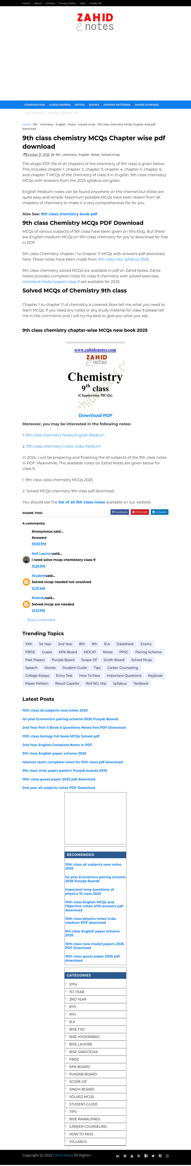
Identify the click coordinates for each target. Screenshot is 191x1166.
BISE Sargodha (83, 1053)
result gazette (68, 684)
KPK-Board (68, 653)
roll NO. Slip (97, 684)
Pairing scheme (149, 653)
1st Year (46, 645)
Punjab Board (63, 661)
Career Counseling (64, 113)
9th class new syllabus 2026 (124, 260)
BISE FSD (77, 1030)
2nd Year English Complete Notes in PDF (58, 746)
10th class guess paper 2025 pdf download (59, 780)
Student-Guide (75, 669)
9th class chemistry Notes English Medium (66, 436)
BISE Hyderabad (84, 1038)
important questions (125, 676)
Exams (146, 645)
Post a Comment (42, 621)
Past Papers (36, 661)
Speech (32, 669)
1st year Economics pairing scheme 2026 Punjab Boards (71, 720)
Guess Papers (61, 105)
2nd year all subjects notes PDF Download (59, 789)
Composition (35, 105)
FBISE (31, 653)
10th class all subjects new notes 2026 (56, 711)
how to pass (90, 676)
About (38, 3)
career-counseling (123, 669)
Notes (80, 105)
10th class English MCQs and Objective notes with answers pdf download (94, 907)
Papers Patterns (117, 105)
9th (36, 124)
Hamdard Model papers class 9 (52, 282)
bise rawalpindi (84, 1120)
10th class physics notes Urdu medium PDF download (90, 921)
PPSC (124, 653)
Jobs (83, 3)
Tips (98, 669)
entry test (65, 676)
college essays (38, 676)
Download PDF (95, 416)
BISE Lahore (80, 1045)
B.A (107, 645)
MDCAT (91, 653)
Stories (50, 669)
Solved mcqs (87, 124)
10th (29, 645)
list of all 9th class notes (82, 503)
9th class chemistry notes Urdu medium (64, 447)
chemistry (47, 124)
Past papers (35, 113)
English (61, 124)
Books (95, 105)
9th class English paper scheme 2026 (55, 754)
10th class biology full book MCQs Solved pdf (61, 737)
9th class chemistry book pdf (70, 215)
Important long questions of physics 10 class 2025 (89, 892)
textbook (141, 684)
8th (83, 645)
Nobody (39, 599)
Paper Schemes (148, 105)
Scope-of (90, 661)
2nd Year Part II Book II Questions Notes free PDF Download (75, 728)
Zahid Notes (64, 1156)
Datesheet (126, 645)
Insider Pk (96, 3)
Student (39, 577)
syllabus (120, 684)
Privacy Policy (68, 3)
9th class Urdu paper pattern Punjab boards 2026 (65, 771)
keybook (156, 676)
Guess (48, 653)
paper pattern (37, 684)
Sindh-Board (114, 661)
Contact (51, 3)
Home (27, 3)
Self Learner (43, 554)
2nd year (66, 645)
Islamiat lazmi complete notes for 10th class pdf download (73, 763)
